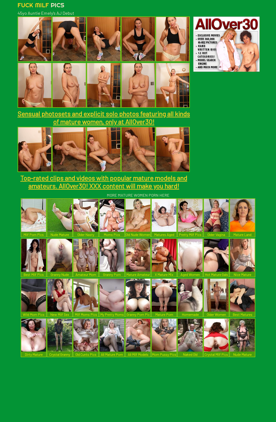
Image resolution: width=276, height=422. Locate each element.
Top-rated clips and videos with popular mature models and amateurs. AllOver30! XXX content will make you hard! (103, 182)
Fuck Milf (40, 5)
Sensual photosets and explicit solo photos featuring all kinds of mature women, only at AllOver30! (103, 118)
